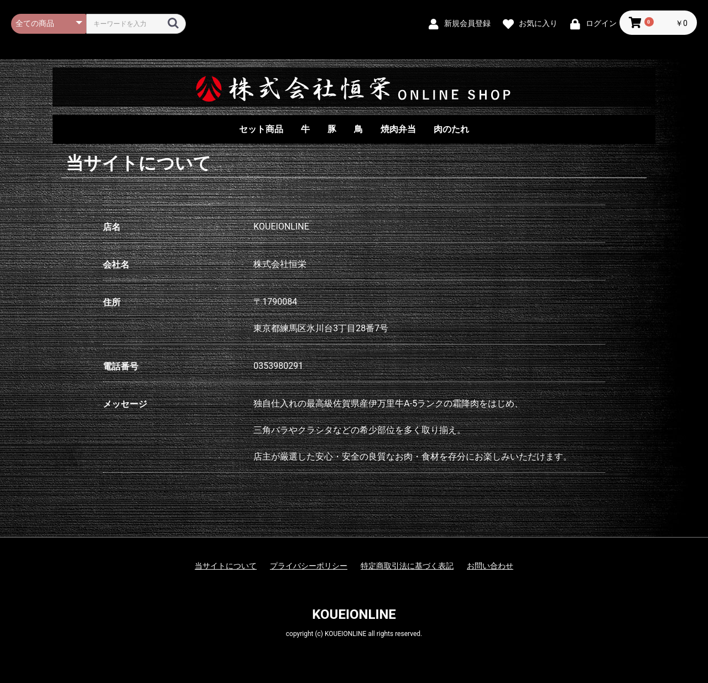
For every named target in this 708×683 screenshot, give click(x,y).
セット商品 (261, 129)
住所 (112, 302)
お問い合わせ (490, 565)
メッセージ (125, 404)
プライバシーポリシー (308, 565)
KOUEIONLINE (354, 614)
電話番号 (120, 366)
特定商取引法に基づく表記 (407, 565)
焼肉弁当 (398, 129)
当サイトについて (226, 565)
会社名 (116, 264)
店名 (112, 227)
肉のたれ (451, 129)
